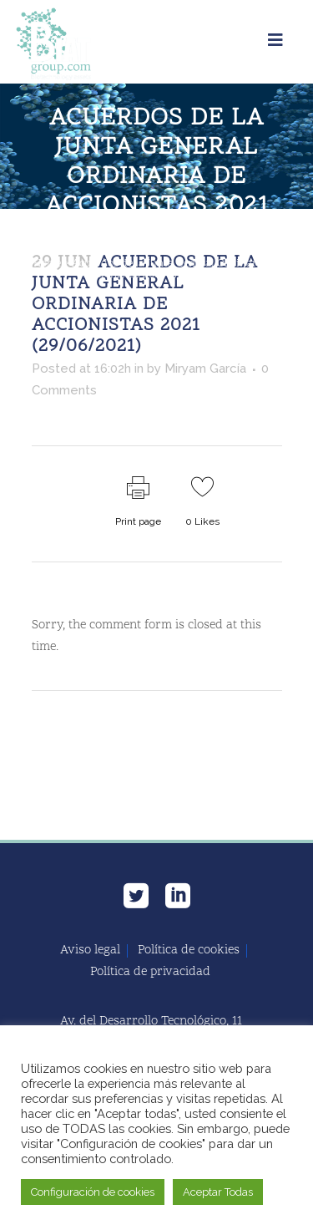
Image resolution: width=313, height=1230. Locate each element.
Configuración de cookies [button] (92, 1192)
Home (47, 264)
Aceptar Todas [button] (218, 1192)
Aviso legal (90, 951)
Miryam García (205, 368)
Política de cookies (189, 951)
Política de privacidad (150, 972)
